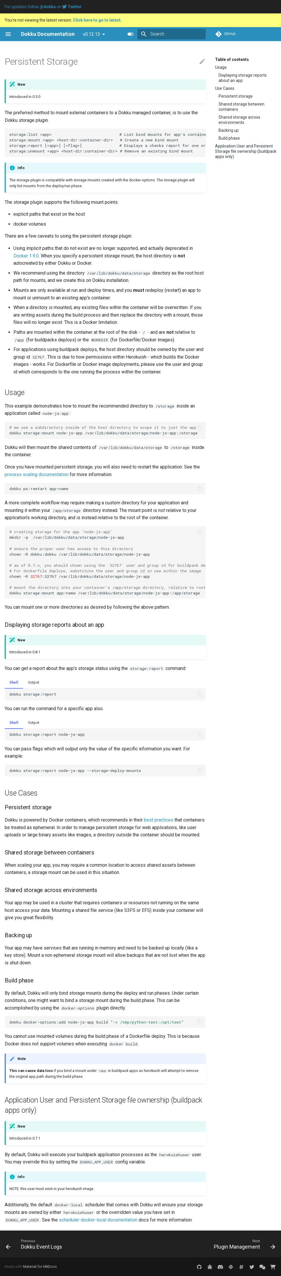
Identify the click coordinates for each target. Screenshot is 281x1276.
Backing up (229, 130)
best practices (158, 820)
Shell (13, 682)
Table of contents (232, 59)
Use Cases (224, 88)
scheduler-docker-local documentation (98, 1220)
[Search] (171, 34)
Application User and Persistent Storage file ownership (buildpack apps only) (245, 151)
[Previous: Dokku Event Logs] (35, 1244)
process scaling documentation (37, 474)
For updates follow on (43, 6)
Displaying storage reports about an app (243, 78)
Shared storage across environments (239, 120)
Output (33, 682)
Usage (221, 67)
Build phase (229, 138)
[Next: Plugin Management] (243, 1244)
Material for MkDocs (40, 1266)
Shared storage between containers (241, 107)
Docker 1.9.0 (26, 256)
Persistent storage (236, 96)
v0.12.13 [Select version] (91, 34)
